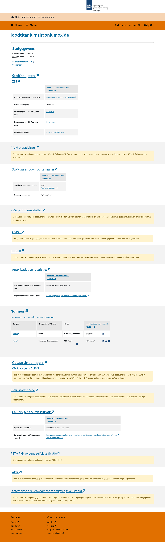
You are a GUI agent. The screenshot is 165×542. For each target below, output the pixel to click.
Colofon (64, 522)
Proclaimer (27, 529)
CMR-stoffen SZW (25, 390)
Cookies (64, 525)
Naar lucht (50, 112)
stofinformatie (22, 62)
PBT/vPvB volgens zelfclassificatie (35, 453)
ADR (17, 472)
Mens (16, 341)
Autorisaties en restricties (31, 269)
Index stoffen (16, 533)
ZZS (16, 81)
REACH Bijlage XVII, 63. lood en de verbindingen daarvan (67, 296)
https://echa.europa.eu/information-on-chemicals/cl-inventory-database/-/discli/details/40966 (82, 435)
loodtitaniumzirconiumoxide (58, 87)
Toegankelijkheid (64, 533)
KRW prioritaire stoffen (28, 210)
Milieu (16, 334)
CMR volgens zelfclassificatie (33, 412)
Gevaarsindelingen (29, 362)
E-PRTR (17, 251)
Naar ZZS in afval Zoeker (55, 132)
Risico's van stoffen (128, 25)
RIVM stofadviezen (25, 147)
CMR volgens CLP (25, 368)
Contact (27, 522)
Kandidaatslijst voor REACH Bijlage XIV (61, 97)
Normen (20, 311)
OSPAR (18, 232)
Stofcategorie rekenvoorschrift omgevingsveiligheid (48, 491)
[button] (31, 25)
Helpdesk (27, 525)
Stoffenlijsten (25, 76)
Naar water (50, 122)
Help (149, 25)
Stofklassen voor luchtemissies (35, 169)
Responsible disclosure (64, 529)
